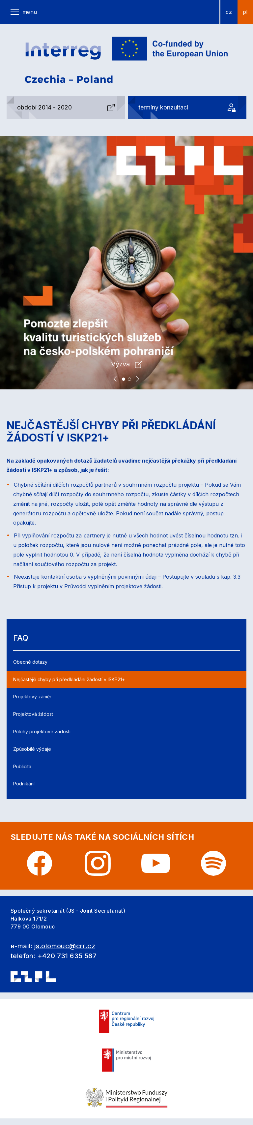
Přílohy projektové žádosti (41, 731)
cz (229, 12)
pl (245, 12)
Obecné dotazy (30, 662)
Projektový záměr (32, 696)
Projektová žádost (33, 714)
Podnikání (24, 783)
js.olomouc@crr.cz (64, 946)
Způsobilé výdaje (32, 749)
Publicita (22, 766)
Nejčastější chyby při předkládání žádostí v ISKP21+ (69, 679)
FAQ (20, 638)
